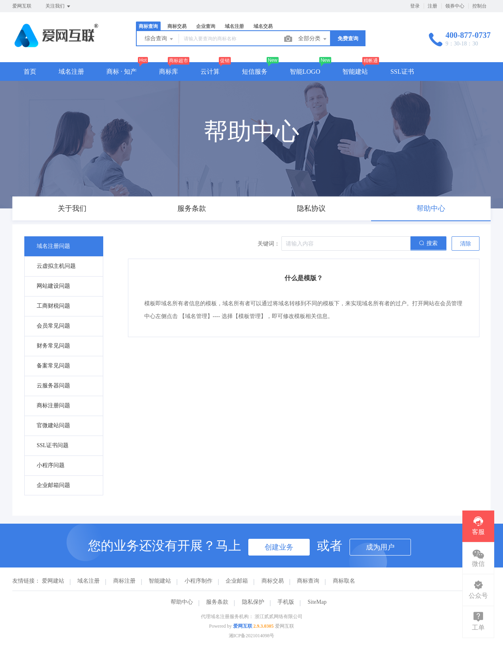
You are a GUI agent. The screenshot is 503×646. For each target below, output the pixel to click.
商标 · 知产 (121, 71)
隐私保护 (253, 602)
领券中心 (454, 6)
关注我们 (58, 6)
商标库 (168, 71)
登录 (415, 6)
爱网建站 (53, 581)
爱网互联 (242, 626)
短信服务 (254, 71)
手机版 (285, 602)
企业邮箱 (237, 581)
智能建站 (355, 71)
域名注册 (234, 26)
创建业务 (279, 547)
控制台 (479, 6)
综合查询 (159, 39)
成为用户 (380, 547)
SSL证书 (402, 71)
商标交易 (177, 26)
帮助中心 (182, 602)
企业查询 (205, 26)
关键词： (268, 244)
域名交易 (263, 26)
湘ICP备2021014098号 (252, 635)
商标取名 (344, 581)
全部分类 (313, 39)
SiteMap (317, 602)
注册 (432, 6)
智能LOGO (305, 71)
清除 (465, 244)
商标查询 (148, 26)
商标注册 (124, 581)
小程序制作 (198, 581)
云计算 (210, 71)
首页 (30, 71)
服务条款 (217, 602)
